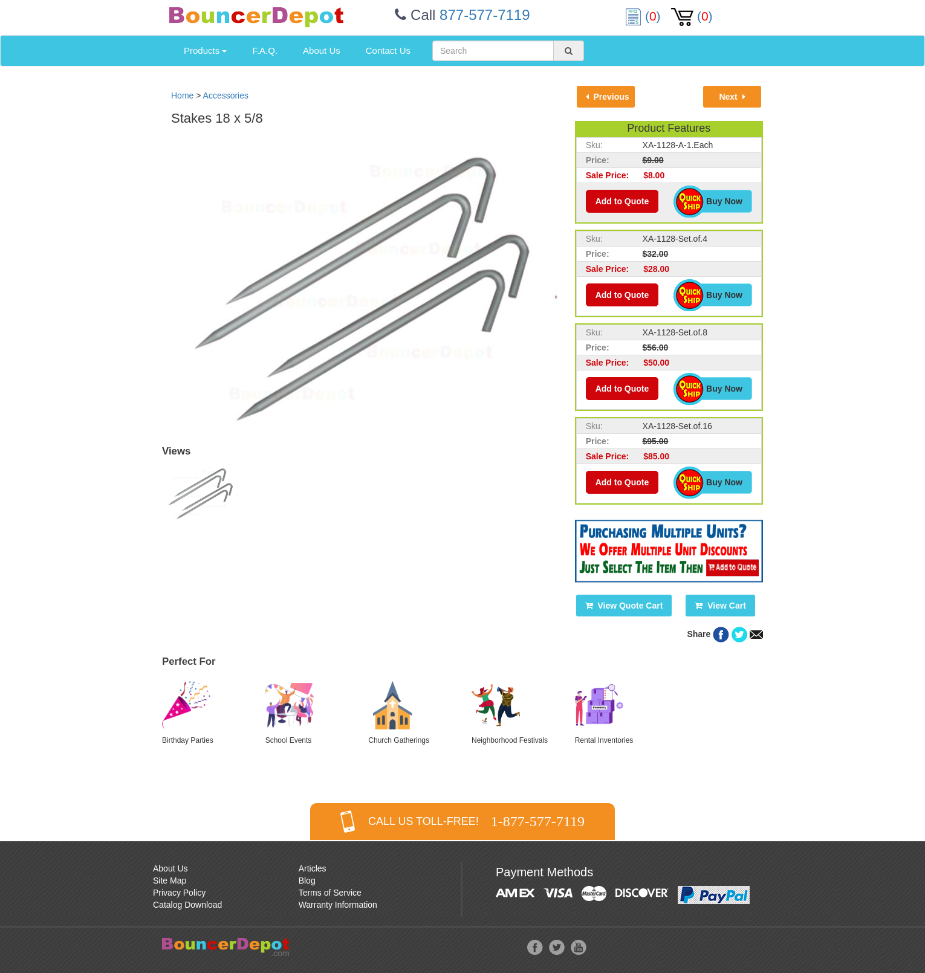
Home (182, 95)
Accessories (225, 95)
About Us (321, 50)
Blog (307, 880)
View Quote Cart (624, 605)
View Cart (720, 605)
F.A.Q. (265, 50)
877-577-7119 (485, 15)
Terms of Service (330, 892)
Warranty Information (338, 905)
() (644, 16)
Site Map (169, 880)
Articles (312, 868)
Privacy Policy (179, 892)
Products (205, 50)
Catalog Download (187, 905)
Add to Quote (622, 201)
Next (732, 97)
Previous (607, 97)
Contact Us (388, 50)
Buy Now (717, 201)
